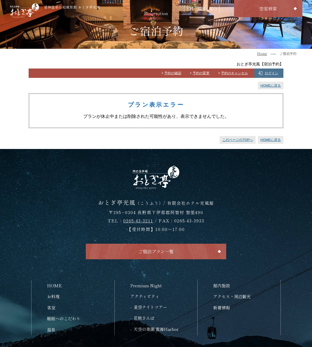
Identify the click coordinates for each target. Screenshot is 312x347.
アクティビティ (144, 296)
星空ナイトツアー (150, 307)
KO (213, 8)
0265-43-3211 (138, 220)
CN (201, 8)
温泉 (51, 329)
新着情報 (221, 307)
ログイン (271, 73)
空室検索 (268, 8)
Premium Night (146, 285)
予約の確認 (172, 73)
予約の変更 (201, 73)
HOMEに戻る (271, 85)
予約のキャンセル (234, 73)
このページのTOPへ (237, 140)
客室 (51, 307)
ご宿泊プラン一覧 (156, 251)
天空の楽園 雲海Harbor (156, 329)
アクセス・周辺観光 (232, 296)
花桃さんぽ (144, 318)
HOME (54, 285)
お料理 (53, 296)
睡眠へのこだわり (63, 318)
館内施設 (221, 285)
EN (189, 8)
